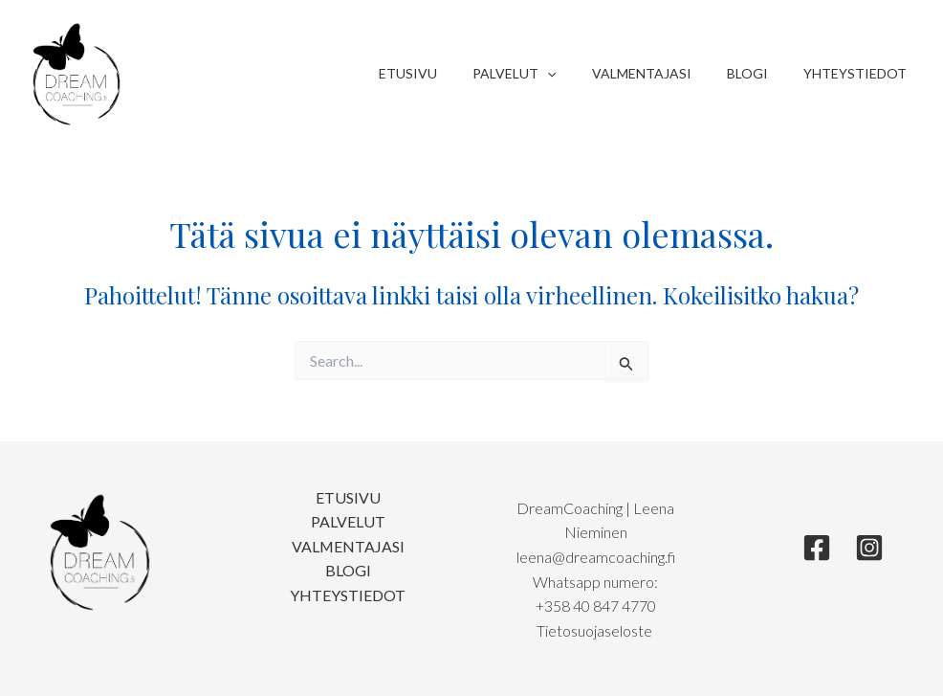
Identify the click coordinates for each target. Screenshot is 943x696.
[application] (577, 73)
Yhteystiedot (858, 73)
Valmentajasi (663, 73)
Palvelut (544, 73)
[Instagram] (869, 547)
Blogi (759, 73)
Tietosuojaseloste (596, 630)
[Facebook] (816, 547)
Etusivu (447, 73)
